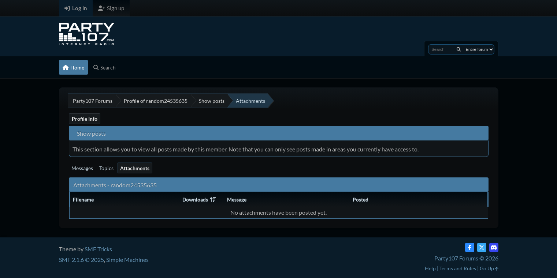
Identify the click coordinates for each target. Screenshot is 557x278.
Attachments (134, 168)
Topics (106, 168)
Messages (82, 168)
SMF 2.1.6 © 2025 (81, 259)
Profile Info (84, 119)
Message (236, 199)
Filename (83, 199)
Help (430, 268)
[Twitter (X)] (481, 247)
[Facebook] (469, 247)
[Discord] (493, 247)
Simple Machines (127, 259)
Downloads (199, 199)
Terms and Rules (457, 268)
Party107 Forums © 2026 (466, 258)
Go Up (489, 268)
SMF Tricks (98, 248)
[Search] (458, 49)
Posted (360, 199)
